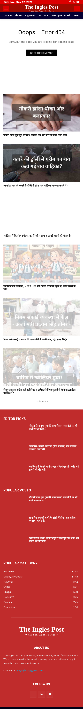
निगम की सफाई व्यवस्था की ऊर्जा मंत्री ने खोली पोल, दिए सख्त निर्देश (35, 339)
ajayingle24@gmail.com (30, 670)
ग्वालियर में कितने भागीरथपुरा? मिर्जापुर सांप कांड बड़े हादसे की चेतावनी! (37, 235)
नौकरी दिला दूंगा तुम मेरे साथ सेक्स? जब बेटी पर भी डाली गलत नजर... (36, 135)
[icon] (77, 9)
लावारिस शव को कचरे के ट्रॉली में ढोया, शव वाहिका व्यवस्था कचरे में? (35, 185)
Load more (41, 401)
